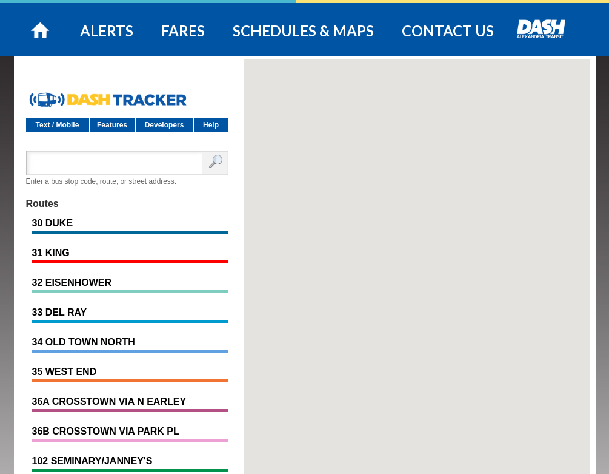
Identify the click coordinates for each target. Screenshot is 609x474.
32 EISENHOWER (72, 282)
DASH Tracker (127, 95)
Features (112, 125)
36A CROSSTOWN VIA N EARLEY (109, 401)
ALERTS (106, 30)
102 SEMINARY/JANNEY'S (92, 461)
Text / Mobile (57, 125)
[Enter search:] (117, 162)
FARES (183, 30)
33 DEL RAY (59, 312)
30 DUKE (52, 223)
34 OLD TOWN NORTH (83, 342)
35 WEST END (64, 372)
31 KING (51, 253)
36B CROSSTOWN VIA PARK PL (105, 431)
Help (211, 125)
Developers (164, 125)
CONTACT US (448, 30)
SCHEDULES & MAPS (303, 30)
